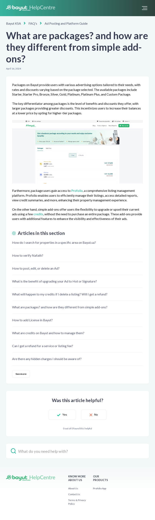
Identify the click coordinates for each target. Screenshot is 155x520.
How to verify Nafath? (27, 255)
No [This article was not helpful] (96, 414)
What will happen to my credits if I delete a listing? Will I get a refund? (59, 294)
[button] (144, 8)
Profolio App (99, 488)
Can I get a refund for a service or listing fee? (42, 346)
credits (38, 214)
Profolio (77, 190)
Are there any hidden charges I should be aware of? (47, 359)
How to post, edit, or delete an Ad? (36, 268)
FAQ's (32, 23)
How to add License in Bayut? (32, 320)
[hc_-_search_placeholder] (77, 451)
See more (21, 373)
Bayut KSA (13, 23)
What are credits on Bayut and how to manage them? (48, 333)
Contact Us (74, 494)
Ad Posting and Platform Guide (66, 23)
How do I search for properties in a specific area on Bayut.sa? (54, 242)
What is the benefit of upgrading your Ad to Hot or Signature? (54, 281)
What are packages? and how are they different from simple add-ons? (59, 307)
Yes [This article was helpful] (64, 414)
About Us (73, 488)
